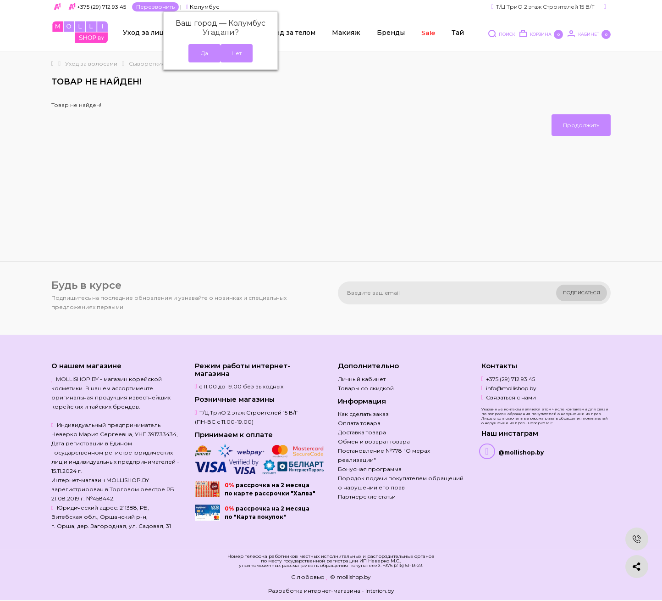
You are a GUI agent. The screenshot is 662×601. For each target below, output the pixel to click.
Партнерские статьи (367, 496)
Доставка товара (362, 432)
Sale (428, 32)
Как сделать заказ (363, 413)
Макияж (346, 32)
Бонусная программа (370, 469)
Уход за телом (291, 32)
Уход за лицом (148, 32)
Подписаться (581, 293)
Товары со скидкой (366, 388)
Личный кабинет (362, 379)
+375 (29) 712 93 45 (101, 6)
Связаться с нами (511, 397)
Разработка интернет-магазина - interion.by (331, 590)
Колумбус (202, 6)
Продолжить (581, 125)
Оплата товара (359, 423)
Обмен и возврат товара (374, 441)
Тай (458, 32)
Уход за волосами (91, 63)
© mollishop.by (350, 576)
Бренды (391, 32)
